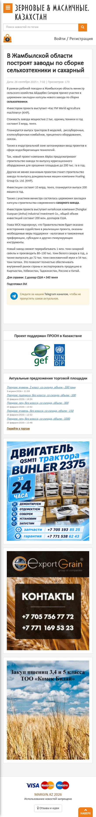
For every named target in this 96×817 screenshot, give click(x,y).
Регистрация (81, 39)
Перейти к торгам (18, 428)
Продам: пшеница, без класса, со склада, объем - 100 (41, 395)
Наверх (85, 811)
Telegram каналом (56, 294)
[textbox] (41, 27)
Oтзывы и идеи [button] (48, 808)
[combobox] (40, 27)
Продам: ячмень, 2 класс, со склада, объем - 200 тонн (41, 387)
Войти (60, 39)
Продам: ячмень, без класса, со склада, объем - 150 (40, 411)
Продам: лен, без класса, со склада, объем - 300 (37, 403)
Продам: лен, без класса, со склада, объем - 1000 (38, 419)
